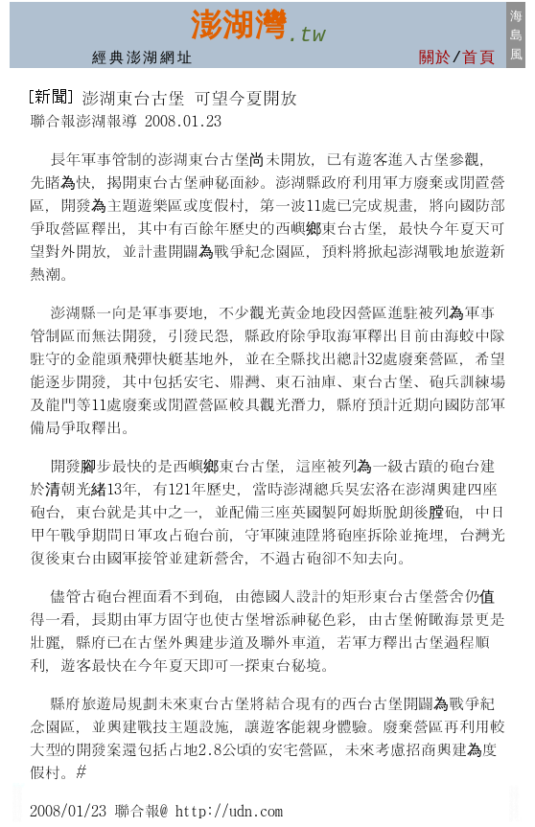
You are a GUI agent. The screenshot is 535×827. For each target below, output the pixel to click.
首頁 (479, 58)
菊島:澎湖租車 (18, 785)
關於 (436, 58)
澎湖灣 (239, 25)
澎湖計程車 (17, 817)
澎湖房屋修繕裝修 (17, 802)
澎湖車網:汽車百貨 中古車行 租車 (514, 800)
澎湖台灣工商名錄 (17, 795)
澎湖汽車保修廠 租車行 (514, 810)
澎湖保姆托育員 (17, 812)
